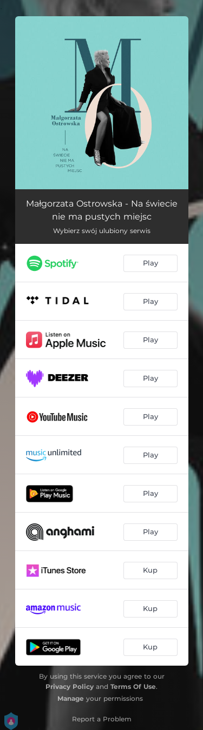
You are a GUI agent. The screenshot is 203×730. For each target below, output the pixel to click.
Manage (70, 698)
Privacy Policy (69, 686)
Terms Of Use (133, 686)
